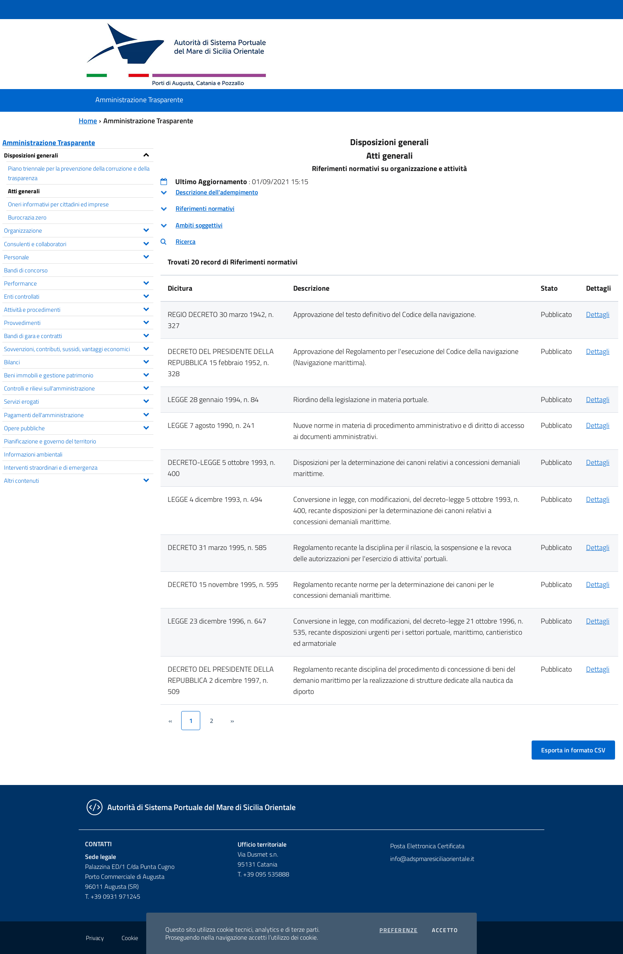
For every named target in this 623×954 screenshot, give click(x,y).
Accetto (445, 930)
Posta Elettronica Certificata (427, 846)
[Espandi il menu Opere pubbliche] (146, 426)
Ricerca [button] (185, 241)
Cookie (130, 937)
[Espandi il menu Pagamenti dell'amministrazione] (146, 413)
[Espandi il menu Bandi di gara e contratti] (146, 334)
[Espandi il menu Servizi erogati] (146, 400)
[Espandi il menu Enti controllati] (146, 295)
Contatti (98, 844)
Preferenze (398, 930)
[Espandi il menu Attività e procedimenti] (146, 308)
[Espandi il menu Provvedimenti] (146, 321)
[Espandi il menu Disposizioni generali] (146, 154)
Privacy (95, 937)
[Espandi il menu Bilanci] (146, 360)
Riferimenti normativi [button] (205, 208)
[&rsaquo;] (232, 720)
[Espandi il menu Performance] (146, 282)
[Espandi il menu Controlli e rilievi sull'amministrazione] (146, 387)
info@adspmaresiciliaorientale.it (432, 858)
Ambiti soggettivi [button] (199, 225)
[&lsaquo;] (170, 720)
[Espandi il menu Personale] (146, 255)
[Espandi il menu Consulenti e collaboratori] (146, 242)
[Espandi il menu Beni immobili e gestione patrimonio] (146, 374)
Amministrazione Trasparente (48, 142)
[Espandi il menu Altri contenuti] (146, 479)
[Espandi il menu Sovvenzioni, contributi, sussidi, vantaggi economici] (146, 347)
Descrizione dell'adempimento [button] (217, 192)
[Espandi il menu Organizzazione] (146, 229)
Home (88, 120)
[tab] (389, 192)
